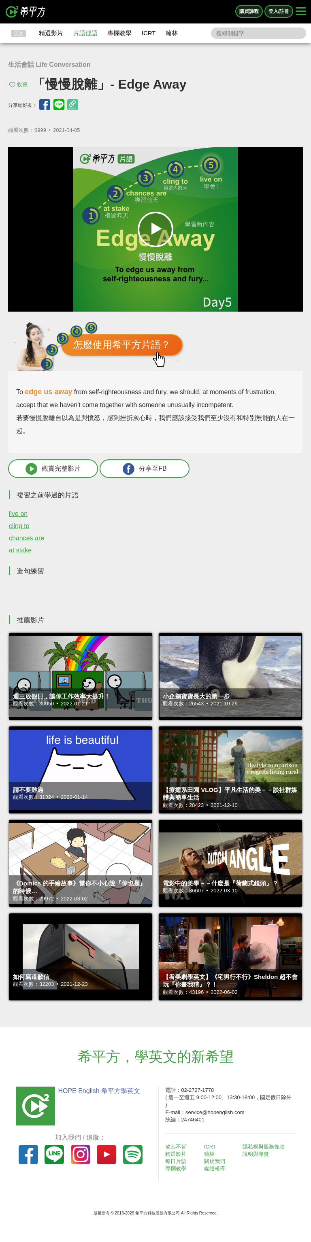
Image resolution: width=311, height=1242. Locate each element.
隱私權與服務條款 (264, 1147)
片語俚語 (85, 33)
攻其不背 (175, 1147)
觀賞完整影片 (53, 469)
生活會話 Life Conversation (49, 64)
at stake (20, 550)
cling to (19, 525)
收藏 (22, 84)
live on (18, 513)
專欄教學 (119, 33)
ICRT (149, 33)
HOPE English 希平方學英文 (99, 1090)
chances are (26, 538)
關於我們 (214, 1161)
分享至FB (144, 469)
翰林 (172, 33)
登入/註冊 (278, 11)
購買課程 (249, 11)
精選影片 (51, 33)
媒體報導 (214, 1169)
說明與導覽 (256, 1154)
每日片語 (175, 1161)
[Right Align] (300, 11)
